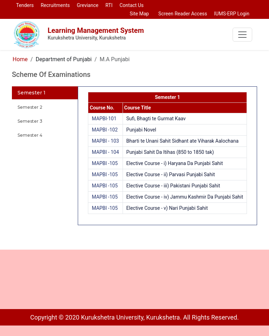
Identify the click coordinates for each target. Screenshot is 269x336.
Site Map (138, 13)
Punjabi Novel (141, 130)
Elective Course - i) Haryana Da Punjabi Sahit (174, 163)
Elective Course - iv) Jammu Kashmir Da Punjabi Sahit (184, 197)
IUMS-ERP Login (231, 13)
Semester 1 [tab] (32, 93)
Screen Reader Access (181, 13)
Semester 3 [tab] (30, 121)
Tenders (25, 5)
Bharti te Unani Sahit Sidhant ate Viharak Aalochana (182, 141)
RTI (108, 5)
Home (20, 59)
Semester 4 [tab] (30, 135)
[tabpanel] (167, 155)
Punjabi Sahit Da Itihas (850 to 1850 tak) (170, 152)
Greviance (87, 5)
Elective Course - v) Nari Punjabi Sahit (167, 208)
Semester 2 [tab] (30, 107)
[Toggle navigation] (242, 35)
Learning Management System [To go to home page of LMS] (99, 34)
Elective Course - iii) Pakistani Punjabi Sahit (173, 185)
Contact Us (131, 5)
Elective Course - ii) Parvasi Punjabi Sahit (170, 174)
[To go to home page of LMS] (27, 34)
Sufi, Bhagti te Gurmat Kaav (156, 118)
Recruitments (55, 5)
